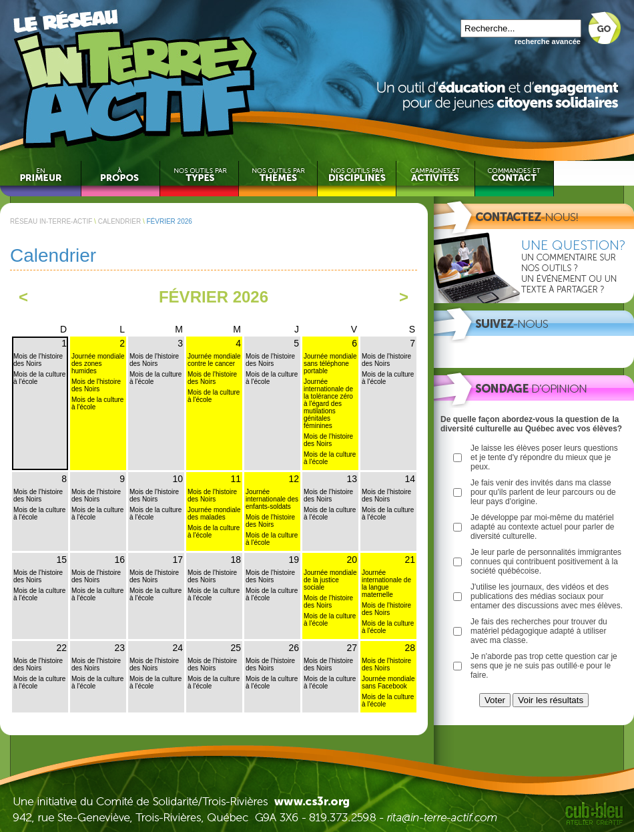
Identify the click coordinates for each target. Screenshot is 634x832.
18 (235, 559)
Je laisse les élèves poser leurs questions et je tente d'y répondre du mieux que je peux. (544, 457)
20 (351, 559)
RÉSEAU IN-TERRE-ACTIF (51, 221)
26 (293, 647)
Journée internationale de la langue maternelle (386, 583)
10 (177, 478)
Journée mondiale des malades (214, 513)
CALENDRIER (119, 221)
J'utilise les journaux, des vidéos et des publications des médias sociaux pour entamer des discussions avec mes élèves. (546, 596)
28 (409, 647)
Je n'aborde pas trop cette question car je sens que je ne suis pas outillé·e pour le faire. (543, 666)
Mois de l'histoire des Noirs (38, 360)
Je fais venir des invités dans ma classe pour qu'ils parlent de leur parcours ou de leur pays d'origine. (543, 492)
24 (177, 647)
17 (177, 559)
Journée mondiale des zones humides (98, 364)
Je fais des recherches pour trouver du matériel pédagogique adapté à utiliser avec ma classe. (538, 631)
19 (293, 559)
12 (293, 478)
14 (409, 478)
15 (61, 559)
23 (119, 647)
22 (61, 647)
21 (409, 559)
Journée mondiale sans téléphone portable (330, 364)
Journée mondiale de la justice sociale (330, 580)
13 (351, 478)
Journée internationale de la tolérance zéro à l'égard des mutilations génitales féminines (328, 403)
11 (235, 478)
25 (235, 647)
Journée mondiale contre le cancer (214, 360)
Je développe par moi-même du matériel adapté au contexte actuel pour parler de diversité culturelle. (542, 527)
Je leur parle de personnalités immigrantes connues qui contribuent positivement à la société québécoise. (545, 562)
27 (351, 647)
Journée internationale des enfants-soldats (272, 499)
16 (119, 559)
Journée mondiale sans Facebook (388, 682)
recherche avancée (548, 41)
